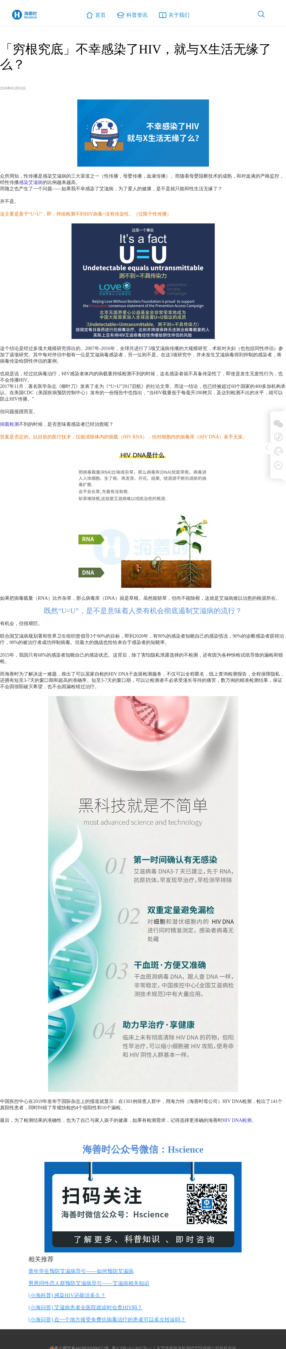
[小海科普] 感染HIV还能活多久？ (67, 1295)
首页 (98, 16)
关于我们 (172, 16)
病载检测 (9, 424)
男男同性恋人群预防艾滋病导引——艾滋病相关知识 (88, 1283)
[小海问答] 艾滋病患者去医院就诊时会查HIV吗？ (85, 1307)
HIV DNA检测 (237, 1120)
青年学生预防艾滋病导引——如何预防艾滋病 (81, 1271)
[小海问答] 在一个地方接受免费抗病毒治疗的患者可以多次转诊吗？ (107, 1319)
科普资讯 (133, 16)
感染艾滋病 (31, 182)
